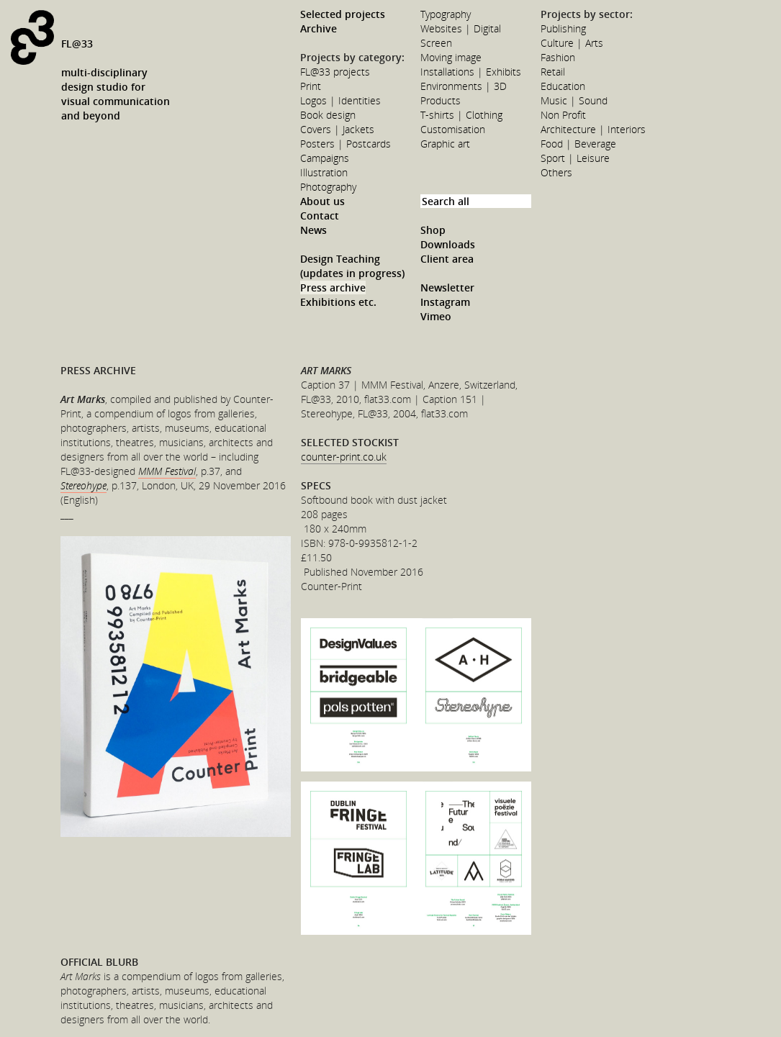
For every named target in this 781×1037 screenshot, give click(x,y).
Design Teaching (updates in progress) (352, 266)
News (313, 230)
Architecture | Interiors (593, 129)
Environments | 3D (463, 86)
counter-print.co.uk (344, 456)
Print (310, 86)
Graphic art (445, 143)
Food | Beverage (578, 143)
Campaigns (324, 158)
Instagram (445, 302)
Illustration (324, 172)
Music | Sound (574, 100)
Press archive (333, 287)
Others (556, 172)
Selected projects (342, 14)
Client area (447, 259)
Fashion (558, 57)
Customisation (452, 129)
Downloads (447, 244)
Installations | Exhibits (470, 71)
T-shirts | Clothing (461, 115)
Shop (433, 230)
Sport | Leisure (575, 158)
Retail (553, 71)
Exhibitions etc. (338, 302)
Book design (328, 115)
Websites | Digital (460, 28)
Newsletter (447, 287)
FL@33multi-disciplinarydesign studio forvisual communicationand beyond (115, 79)
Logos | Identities (340, 100)
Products (440, 100)
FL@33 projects (335, 71)
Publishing (563, 28)
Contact (319, 215)
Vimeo (435, 316)
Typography (445, 14)
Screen (436, 43)
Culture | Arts (572, 43)
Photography (328, 187)
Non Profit (563, 115)
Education (563, 86)
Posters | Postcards (345, 143)
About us (322, 201)
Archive (318, 28)
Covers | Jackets (337, 129)
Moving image (451, 57)
